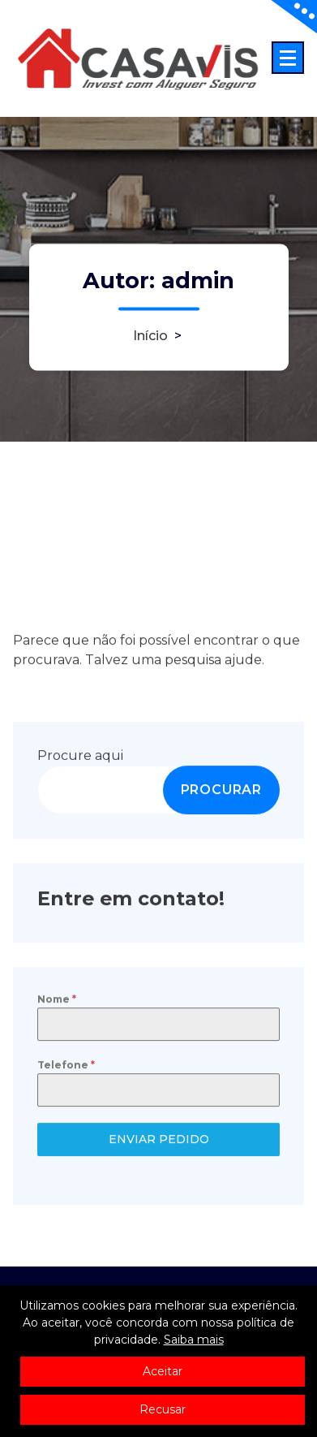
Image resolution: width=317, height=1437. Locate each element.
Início (150, 336)
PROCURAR (221, 792)
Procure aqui (80, 758)
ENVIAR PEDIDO (159, 1143)
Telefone (66, 1069)
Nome (56, 1002)
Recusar (162, 1409)
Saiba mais (194, 1339)
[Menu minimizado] (288, 57)
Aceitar (162, 1371)
